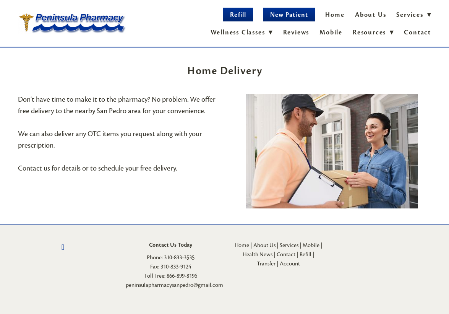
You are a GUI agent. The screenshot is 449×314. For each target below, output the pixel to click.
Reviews (296, 32)
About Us (370, 15)
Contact (417, 32)
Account (290, 263)
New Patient (289, 15)
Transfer (266, 263)
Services (289, 245)
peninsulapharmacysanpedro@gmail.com (174, 284)
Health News (257, 254)
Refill (238, 15)
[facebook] (63, 247)
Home (335, 15)
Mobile (330, 32)
